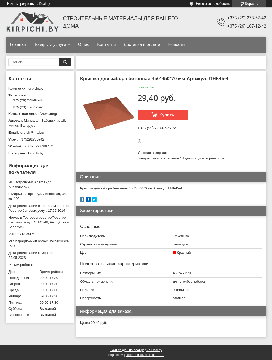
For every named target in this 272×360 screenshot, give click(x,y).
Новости (176, 44)
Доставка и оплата (142, 44)
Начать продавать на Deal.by (28, 4)
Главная (18, 44)
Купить (166, 115)
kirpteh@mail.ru (32, 132)
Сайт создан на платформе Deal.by (136, 350)
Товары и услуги (50, 44)
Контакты (106, 44)
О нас (84, 44)
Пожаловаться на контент (145, 355)
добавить (223, 4)
